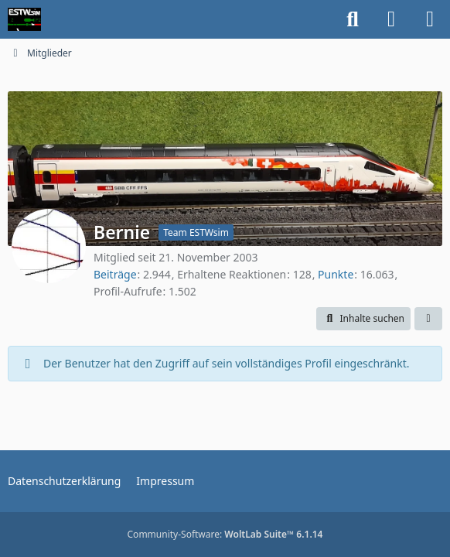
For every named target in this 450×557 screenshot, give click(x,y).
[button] (363, 318)
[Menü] (429, 19)
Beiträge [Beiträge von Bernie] (115, 274)
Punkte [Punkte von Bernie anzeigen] (335, 274)
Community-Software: (225, 534)
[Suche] (352, 19)
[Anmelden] (391, 19)
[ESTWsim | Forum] (24, 19)
